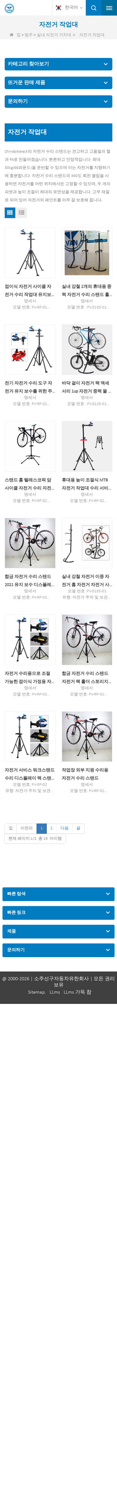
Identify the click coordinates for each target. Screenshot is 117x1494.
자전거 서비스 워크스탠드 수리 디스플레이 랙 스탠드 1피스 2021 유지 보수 (30, 775)
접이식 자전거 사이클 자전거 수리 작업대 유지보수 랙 (28, 291)
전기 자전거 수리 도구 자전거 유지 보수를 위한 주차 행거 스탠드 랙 (28, 388)
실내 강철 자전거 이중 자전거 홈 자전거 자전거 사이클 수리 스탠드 (85, 582)
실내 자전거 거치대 (54, 35)
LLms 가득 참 (77, 992)
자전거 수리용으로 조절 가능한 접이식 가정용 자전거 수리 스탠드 (28, 678)
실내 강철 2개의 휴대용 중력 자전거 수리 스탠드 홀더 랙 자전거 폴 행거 (86, 291)
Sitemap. (37, 992)
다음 (65, 828)
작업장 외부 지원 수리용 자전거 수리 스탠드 (85, 774)
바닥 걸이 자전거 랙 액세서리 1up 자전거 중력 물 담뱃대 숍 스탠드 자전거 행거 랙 (87, 388)
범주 (29, 35)
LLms (55, 992)
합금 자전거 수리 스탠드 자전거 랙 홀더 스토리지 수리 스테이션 (85, 678)
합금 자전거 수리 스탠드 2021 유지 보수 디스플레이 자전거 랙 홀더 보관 (28, 582)
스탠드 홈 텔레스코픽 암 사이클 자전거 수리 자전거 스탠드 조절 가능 (28, 485)
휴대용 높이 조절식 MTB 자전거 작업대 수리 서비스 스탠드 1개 (85, 485)
